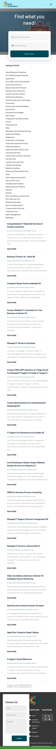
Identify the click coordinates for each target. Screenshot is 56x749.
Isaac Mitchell (12, 317)
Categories (35, 736)
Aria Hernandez (13, 231)
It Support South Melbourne (19, 659)
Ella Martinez (12, 377)
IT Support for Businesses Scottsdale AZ (25, 432)
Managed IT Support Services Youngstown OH (27, 519)
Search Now (29, 54)
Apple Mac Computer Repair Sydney (23, 632)
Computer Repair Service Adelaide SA (24, 283)
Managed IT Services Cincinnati (21, 343)
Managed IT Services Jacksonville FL (23, 546)
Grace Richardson (14, 410)
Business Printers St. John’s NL (21, 256)
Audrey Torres (13, 347)
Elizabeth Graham (14, 523)
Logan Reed (12, 436)
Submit (19, 738)
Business (34, 732)
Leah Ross (12, 550)
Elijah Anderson (13, 663)
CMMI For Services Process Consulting (24, 492)
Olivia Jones (12, 260)
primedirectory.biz (46, 743)
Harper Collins (13, 583)
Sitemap (47, 746)
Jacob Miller (12, 287)
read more (11, 249)
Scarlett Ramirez (13, 469)
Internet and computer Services (27, 231)
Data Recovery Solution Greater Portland (25, 605)
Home (34, 715)
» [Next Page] (30, 686)
